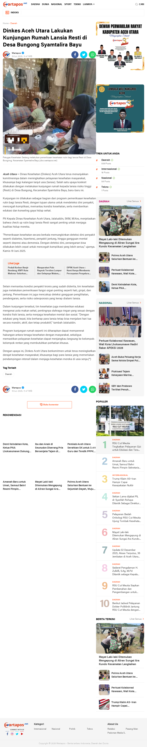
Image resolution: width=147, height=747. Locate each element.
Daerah (35, 4)
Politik (72, 729)
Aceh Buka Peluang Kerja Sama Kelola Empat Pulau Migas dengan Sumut (126, 359)
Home (6, 23)
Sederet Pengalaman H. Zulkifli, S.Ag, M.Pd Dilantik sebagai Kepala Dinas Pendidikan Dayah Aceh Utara (125, 571)
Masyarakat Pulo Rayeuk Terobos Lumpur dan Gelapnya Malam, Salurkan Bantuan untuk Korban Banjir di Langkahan (49, 271)
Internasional (109, 169)
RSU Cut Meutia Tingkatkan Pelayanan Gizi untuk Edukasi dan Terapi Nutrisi (126, 447)
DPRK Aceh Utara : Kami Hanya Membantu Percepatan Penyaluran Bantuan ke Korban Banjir (78, 271)
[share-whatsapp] (92, 54)
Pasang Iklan (132, 729)
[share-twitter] (83, 54)
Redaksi (111, 729)
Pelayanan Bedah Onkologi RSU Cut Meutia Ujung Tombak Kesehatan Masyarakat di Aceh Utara (126, 518)
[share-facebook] (75, 54)
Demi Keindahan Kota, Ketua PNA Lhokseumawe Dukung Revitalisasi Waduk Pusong (124, 286)
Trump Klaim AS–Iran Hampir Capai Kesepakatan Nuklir (124, 482)
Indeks (12, 13)
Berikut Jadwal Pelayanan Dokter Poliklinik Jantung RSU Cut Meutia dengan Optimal (126, 607)
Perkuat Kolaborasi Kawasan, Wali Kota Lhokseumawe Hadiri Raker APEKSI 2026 (123, 272)
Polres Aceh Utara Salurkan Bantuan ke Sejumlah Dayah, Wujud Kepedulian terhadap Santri (125, 257)
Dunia (45, 4)
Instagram (12, 735)
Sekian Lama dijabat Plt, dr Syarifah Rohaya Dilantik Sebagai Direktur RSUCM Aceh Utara (125, 500)
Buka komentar (49, 404)
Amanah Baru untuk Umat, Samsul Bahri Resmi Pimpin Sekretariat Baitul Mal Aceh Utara (126, 465)
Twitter (17, 735)
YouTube (22, 735)
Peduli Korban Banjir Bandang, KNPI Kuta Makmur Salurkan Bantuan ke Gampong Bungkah (19, 271)
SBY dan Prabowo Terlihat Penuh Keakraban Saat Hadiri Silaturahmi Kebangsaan (125, 388)
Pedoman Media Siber (116, 733)
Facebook (7, 735)
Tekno (77, 4)
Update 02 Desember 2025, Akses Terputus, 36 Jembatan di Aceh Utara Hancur (126, 554)
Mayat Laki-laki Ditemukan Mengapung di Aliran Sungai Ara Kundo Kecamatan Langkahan (119, 243)
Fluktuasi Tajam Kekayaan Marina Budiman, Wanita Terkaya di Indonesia (126, 373)
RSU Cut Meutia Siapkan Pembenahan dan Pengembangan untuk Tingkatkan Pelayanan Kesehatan (125, 589)
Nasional (56, 4)
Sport (68, 4)
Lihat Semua (133, 201)
